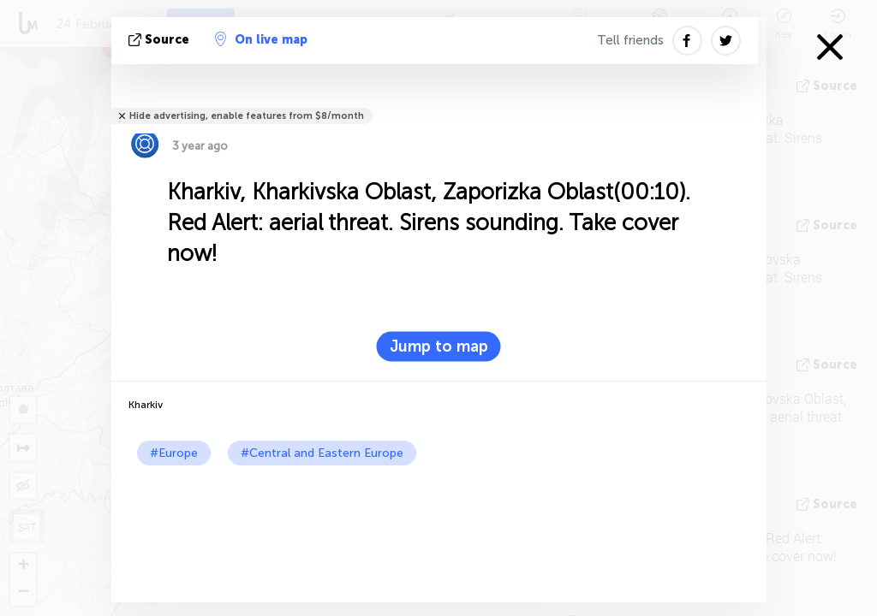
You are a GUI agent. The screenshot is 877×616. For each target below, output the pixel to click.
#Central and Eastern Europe (322, 453)
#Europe (174, 453)
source (160, 40)
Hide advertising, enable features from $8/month (246, 115)
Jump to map (439, 346)
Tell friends (630, 40)
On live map (261, 39)
